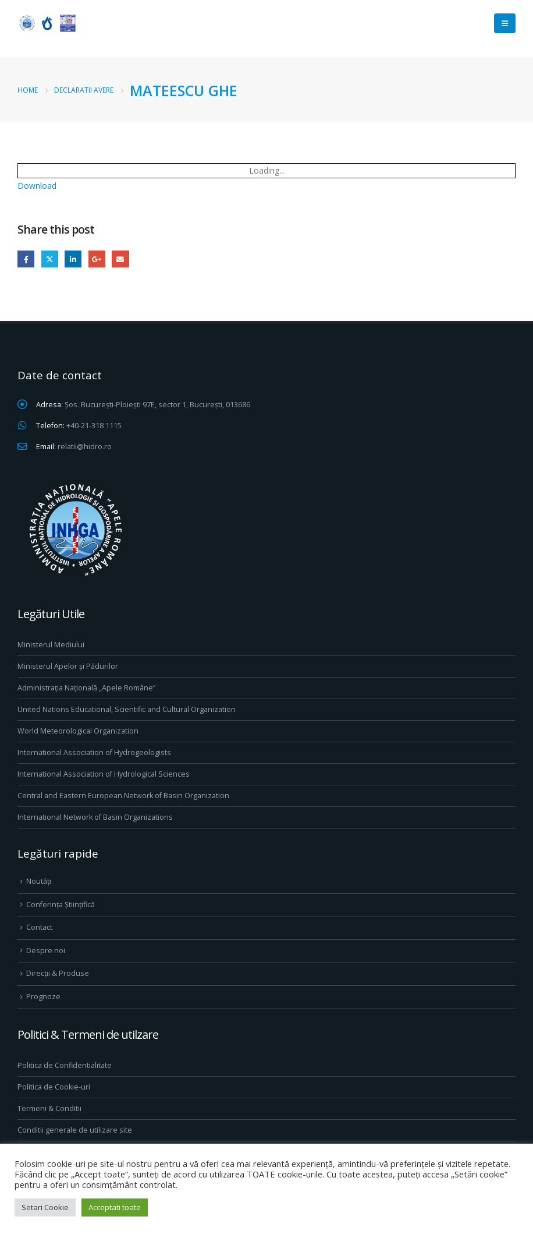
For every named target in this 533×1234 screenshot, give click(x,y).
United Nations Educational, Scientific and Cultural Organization (126, 709)
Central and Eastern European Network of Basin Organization (123, 796)
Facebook (25, 259)
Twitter (49, 259)
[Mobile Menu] (505, 23)
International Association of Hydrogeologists (94, 752)
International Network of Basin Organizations (95, 817)
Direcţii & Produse (57, 973)
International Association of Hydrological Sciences (103, 774)
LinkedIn (73, 259)
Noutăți (38, 881)
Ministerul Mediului (50, 645)
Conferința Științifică (60, 904)
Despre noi (45, 951)
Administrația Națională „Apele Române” (86, 688)
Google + (96, 259)
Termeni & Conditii (49, 1108)
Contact (39, 927)
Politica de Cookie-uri (53, 1087)
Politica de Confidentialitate (64, 1065)
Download (36, 185)
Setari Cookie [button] (45, 1207)
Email (120, 259)
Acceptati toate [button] (114, 1207)
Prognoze (43, 997)
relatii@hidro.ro (85, 447)
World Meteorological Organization (77, 731)
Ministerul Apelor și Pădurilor (67, 666)
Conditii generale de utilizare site (74, 1130)
